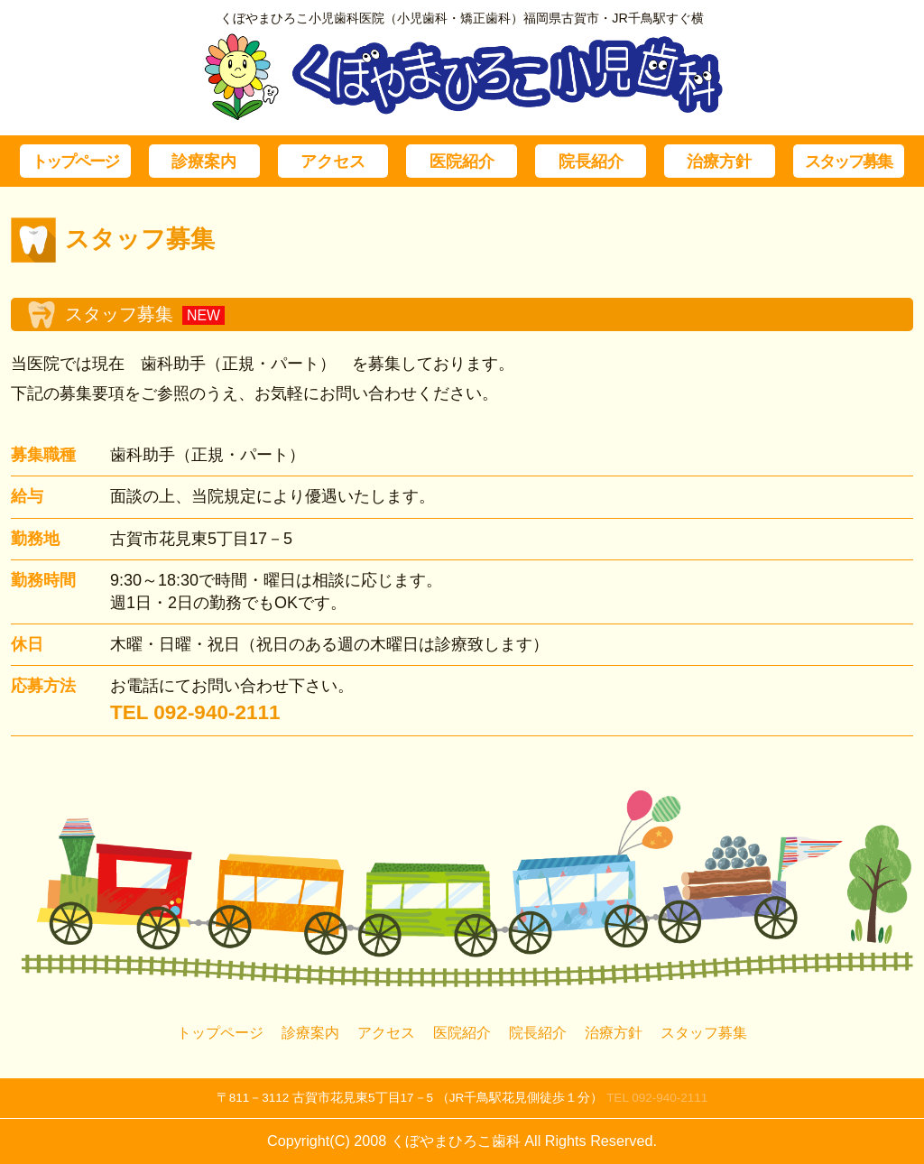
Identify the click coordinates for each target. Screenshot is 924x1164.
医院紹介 (462, 161)
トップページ (75, 161)
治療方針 (719, 161)
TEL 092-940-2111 (656, 1097)
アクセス (332, 161)
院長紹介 (591, 161)
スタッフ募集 (848, 161)
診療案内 (203, 161)
